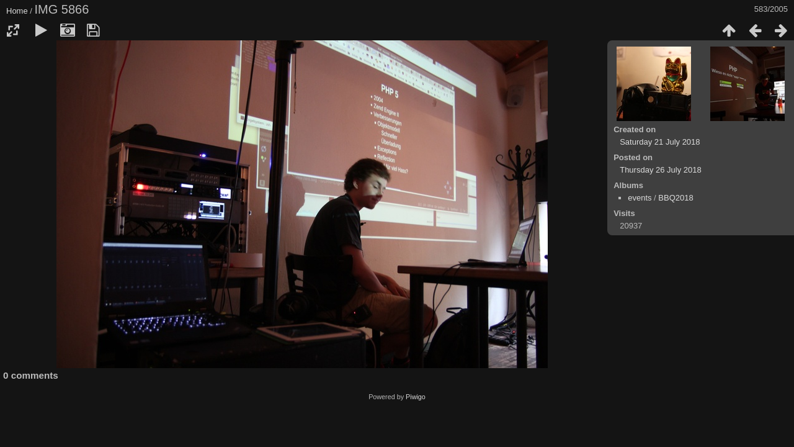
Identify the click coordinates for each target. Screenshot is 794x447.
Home (17, 11)
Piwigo (416, 396)
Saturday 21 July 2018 (660, 142)
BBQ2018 (675, 197)
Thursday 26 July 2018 (661, 169)
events (639, 197)
